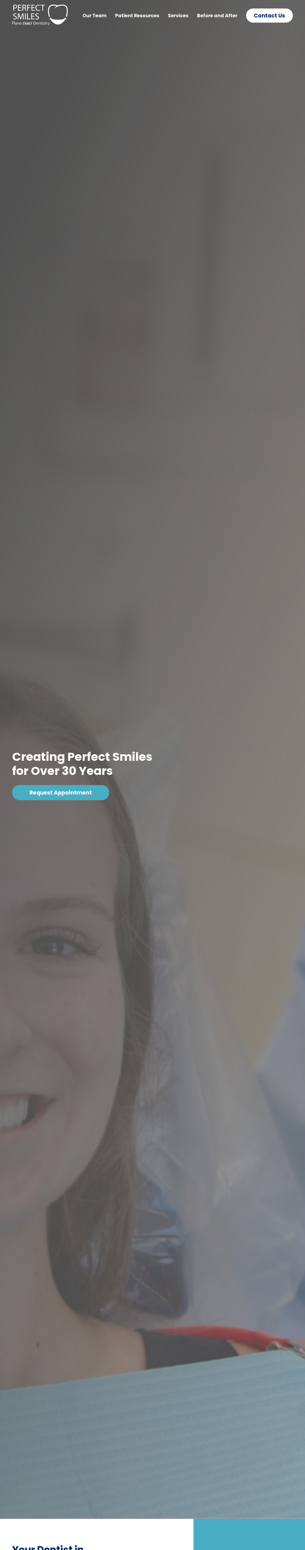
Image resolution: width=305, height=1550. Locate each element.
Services (178, 15)
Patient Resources (137, 15)
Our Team (94, 15)
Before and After (217, 15)
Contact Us (269, 15)
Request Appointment (61, 793)
